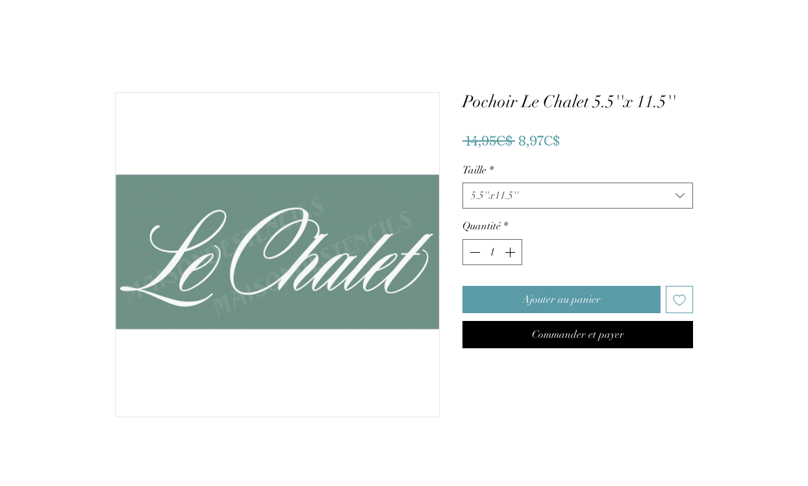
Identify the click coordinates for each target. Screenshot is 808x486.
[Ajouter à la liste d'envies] (679, 299)
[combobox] (577, 196)
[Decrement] (473, 252)
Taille (478, 170)
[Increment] (511, 252)
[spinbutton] (492, 252)
